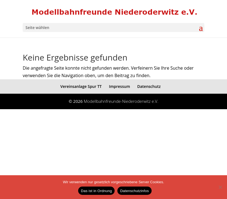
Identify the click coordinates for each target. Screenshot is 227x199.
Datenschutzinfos (134, 191)
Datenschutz (149, 86)
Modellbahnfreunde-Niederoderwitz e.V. (121, 101)
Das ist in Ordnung (96, 191)
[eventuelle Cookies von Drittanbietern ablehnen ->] (220, 187)
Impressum (119, 86)
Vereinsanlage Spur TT (81, 86)
